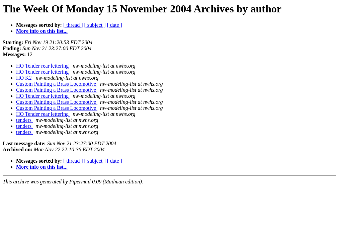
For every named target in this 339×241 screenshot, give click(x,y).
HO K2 (24, 78)
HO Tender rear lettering (43, 66)
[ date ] (114, 25)
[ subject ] (95, 25)
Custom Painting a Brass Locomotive (56, 84)
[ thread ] (73, 25)
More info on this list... (42, 31)
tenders (24, 120)
